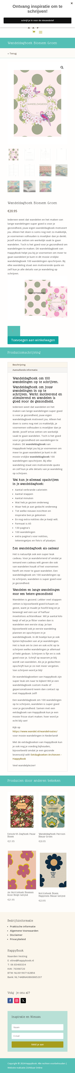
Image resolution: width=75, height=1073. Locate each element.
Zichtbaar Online (34, 1067)
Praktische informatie (23, 926)
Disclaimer (16, 934)
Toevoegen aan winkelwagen (33, 340)
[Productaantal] (14, 331)
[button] (62, 67)
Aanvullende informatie (25, 369)
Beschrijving (19, 364)
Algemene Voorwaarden (24, 930)
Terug (13, 53)
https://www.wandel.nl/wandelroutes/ (35, 731)
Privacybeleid (18, 939)
